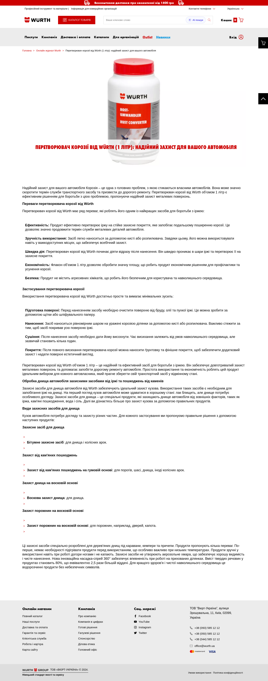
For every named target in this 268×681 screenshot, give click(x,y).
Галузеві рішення (89, 632)
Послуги (31, 37)
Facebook (145, 616)
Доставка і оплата (75, 37)
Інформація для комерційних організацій (94, 8)
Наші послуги (31, 621)
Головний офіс (87, 649)
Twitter (143, 632)
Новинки (163, 37)
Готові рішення (87, 627)
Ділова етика (86, 644)
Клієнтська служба (34, 638)
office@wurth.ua (204, 645)
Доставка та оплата (35, 627)
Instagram (145, 627)
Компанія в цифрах (90, 621)
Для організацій (126, 37)
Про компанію (87, 616)
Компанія (49, 37)
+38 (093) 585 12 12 (207, 627)
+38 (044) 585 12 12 (207, 639)
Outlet (147, 37)
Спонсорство (86, 638)
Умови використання (199, 672)
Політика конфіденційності (228, 672)
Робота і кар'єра (32, 644)
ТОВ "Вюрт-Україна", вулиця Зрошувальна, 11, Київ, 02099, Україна (211, 613)
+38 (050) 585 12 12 (207, 633)
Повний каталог (32, 616)
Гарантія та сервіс (34, 632)
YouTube (144, 621)
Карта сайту (30, 649)
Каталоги (101, 37)
